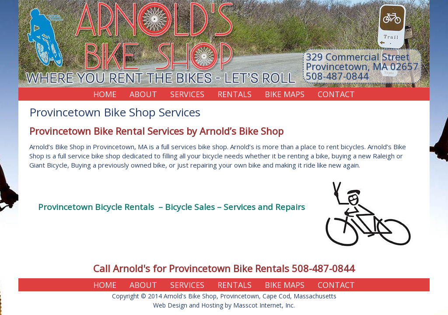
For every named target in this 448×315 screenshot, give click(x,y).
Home (104, 94)
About (143, 94)
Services (187, 94)
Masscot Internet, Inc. (264, 305)
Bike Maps (284, 94)
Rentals (234, 94)
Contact (336, 94)
